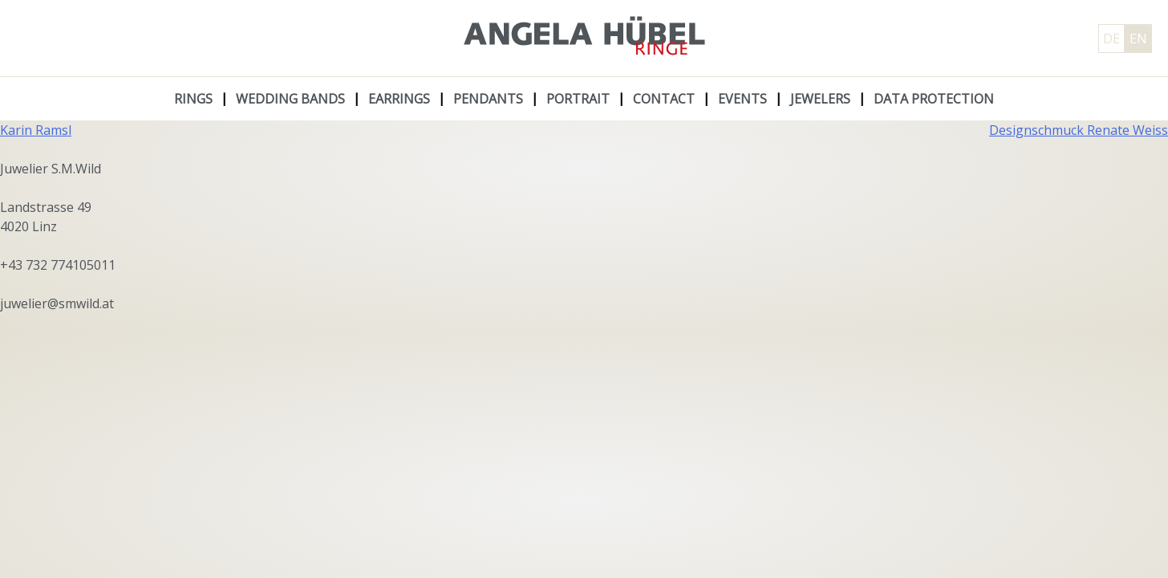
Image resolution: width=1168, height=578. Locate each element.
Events (742, 99)
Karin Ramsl (35, 130)
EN (1138, 38)
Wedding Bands (290, 99)
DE (1111, 38)
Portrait (578, 99)
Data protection (934, 99)
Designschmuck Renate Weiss (1078, 130)
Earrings (399, 99)
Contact (664, 99)
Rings (193, 99)
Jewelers (820, 99)
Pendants (488, 99)
